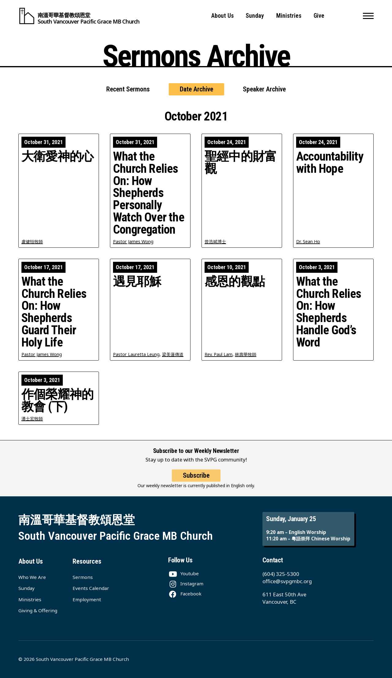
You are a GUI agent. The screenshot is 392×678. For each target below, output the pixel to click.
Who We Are (32, 577)
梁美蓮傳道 (172, 354)
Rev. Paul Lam (218, 354)
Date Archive (196, 89)
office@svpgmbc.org (287, 581)
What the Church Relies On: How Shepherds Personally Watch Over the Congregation (148, 193)
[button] (368, 16)
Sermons (83, 577)
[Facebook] (185, 594)
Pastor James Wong (133, 241)
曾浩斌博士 (215, 241)
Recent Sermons (128, 89)
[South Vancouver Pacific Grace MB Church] (78, 16)
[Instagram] (185, 583)
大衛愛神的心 (57, 156)
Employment (87, 599)
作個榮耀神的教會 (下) (57, 400)
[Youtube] (183, 573)
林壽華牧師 (245, 354)
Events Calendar (91, 588)
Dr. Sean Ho (308, 241)
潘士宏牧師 (32, 418)
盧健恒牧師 (32, 241)
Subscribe (196, 481)
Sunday (255, 15)
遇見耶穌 (137, 282)
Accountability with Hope (330, 162)
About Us (222, 15)
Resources (87, 561)
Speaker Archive (264, 89)
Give (319, 15)
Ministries (288, 15)
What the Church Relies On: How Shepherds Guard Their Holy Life (54, 312)
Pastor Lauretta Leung (136, 354)
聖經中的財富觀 (241, 162)
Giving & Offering (37, 610)
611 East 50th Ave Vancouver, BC (284, 598)
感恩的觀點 (235, 282)
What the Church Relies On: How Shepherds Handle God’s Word (328, 312)
